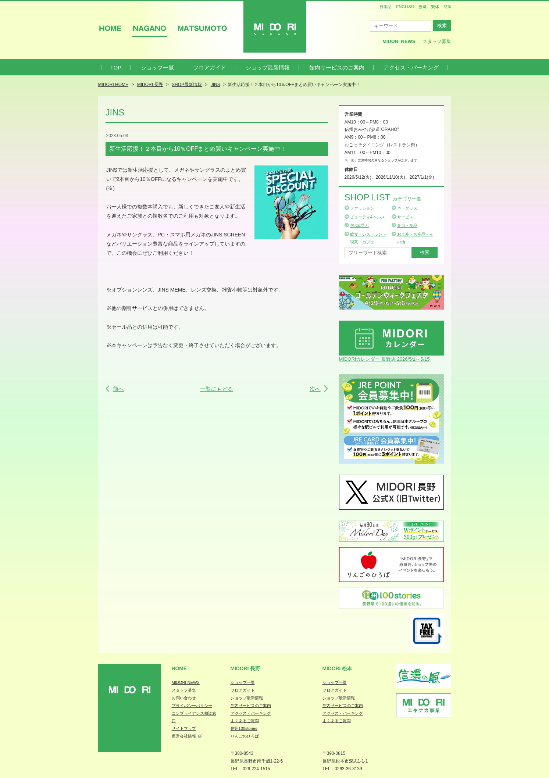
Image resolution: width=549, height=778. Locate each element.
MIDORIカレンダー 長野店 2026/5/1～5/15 (384, 359)
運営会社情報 (184, 736)
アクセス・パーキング (411, 67)
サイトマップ (184, 728)
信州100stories (244, 728)
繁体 (435, 6)
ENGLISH (405, 6)
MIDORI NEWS (186, 682)
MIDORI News (399, 41)
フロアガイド (209, 67)
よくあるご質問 (245, 720)
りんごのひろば (245, 736)
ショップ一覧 (157, 67)
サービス (405, 217)
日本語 (385, 6)
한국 (422, 6)
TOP (116, 67)
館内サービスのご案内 (336, 67)
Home (179, 668)
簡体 (447, 6)
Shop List (383, 197)
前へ (118, 389)
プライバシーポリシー (192, 705)
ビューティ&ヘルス (367, 217)
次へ (315, 389)
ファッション (362, 208)
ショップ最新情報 (268, 67)
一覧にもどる (216, 389)
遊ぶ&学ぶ (359, 225)
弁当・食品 (407, 225)
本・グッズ (407, 208)
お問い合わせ (184, 698)
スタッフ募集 (437, 41)
